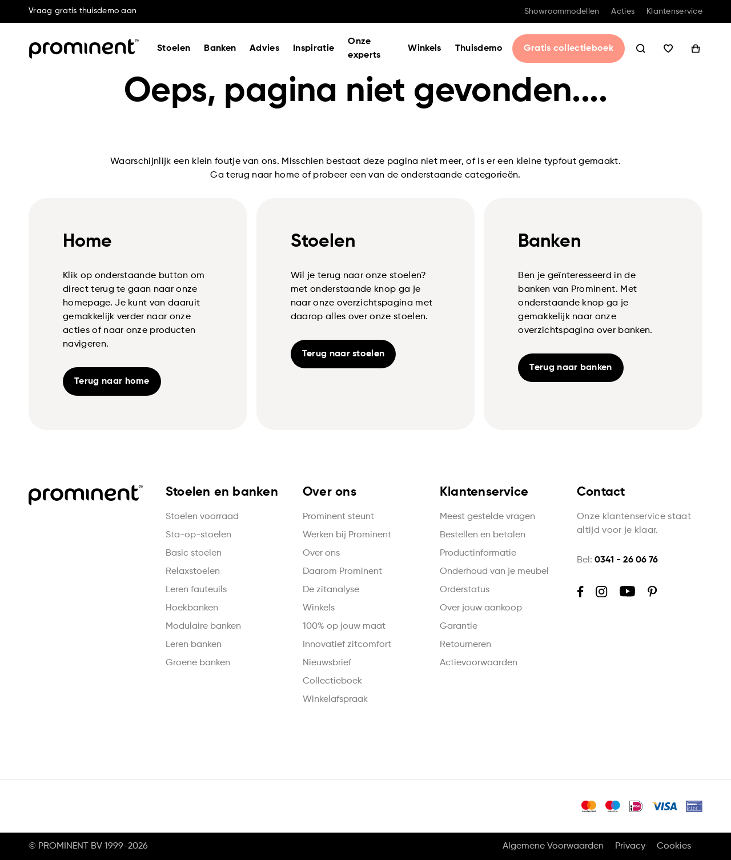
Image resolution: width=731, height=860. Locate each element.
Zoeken (641, 48)
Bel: (617, 560)
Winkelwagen (695, 48)
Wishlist (668, 48)
